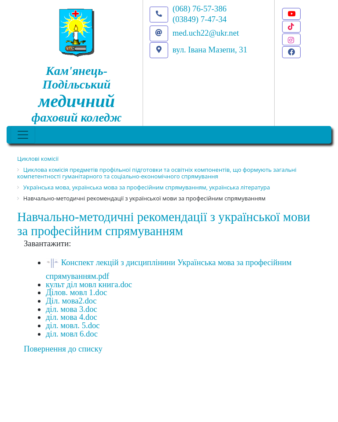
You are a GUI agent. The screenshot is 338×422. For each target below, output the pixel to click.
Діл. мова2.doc (71, 300)
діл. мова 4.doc (71, 317)
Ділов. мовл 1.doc (76, 292)
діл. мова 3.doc (71, 309)
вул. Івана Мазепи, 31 (210, 49)
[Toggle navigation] (23, 135)
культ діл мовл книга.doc (89, 284)
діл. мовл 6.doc (72, 333)
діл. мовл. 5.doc (73, 325)
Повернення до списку (63, 348)
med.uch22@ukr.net (206, 32)
